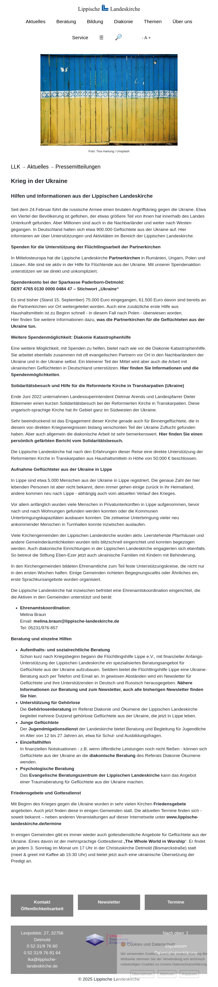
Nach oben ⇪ (176, 933)
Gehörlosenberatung (50, 709)
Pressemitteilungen (78, 167)
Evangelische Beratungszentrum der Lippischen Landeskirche (94, 775)
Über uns (182, 21)
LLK (15, 167)
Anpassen (189, 974)
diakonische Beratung (113, 755)
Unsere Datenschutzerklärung (183, 964)
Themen (152, 21)
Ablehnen (167, 974)
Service (80, 37)
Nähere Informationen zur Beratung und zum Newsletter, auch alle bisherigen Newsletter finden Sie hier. (111, 689)
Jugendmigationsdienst (53, 728)
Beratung (66, 21)
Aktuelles (35, 21)
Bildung (95, 21)
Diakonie (123, 21)
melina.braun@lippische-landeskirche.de (76, 621)
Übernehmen (142, 974)
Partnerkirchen (124, 257)
